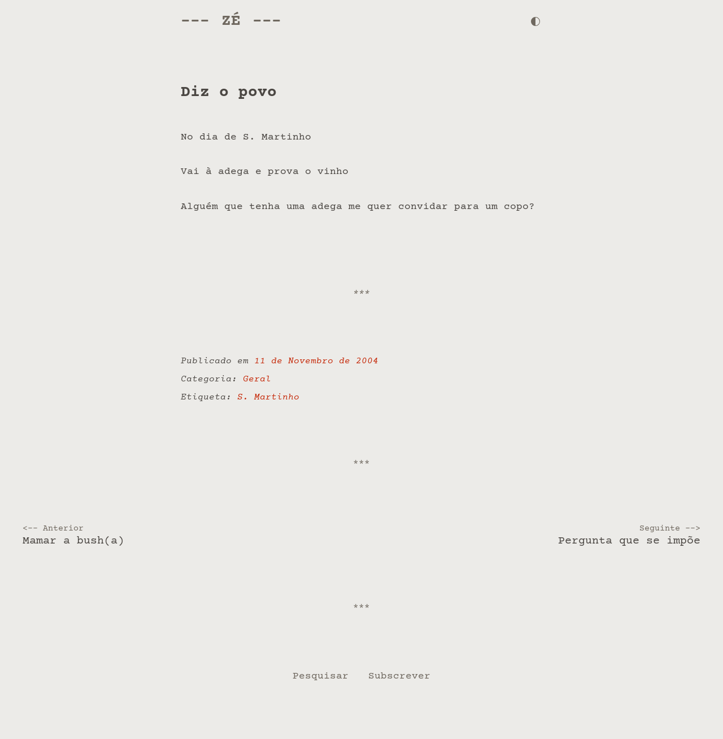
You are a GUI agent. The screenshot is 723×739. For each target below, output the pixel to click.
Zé (231, 21)
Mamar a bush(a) (189, 535)
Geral (257, 379)
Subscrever (399, 676)
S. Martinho (268, 397)
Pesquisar (321, 676)
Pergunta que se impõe (534, 535)
